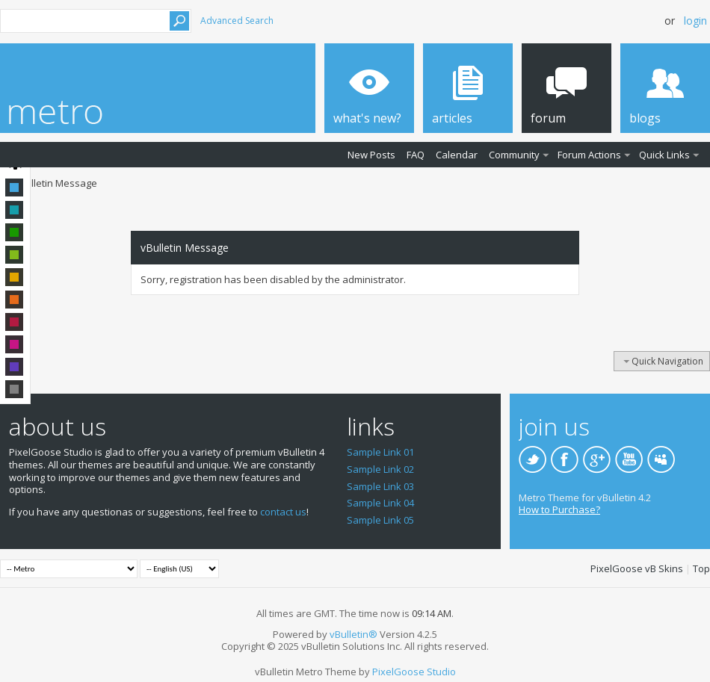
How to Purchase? (559, 509)
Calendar (457, 154)
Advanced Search (237, 20)
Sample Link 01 (380, 452)
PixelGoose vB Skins (636, 568)
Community (514, 154)
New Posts (371, 154)
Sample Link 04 (380, 502)
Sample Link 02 (380, 469)
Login (695, 20)
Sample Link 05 (380, 520)
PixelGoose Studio (414, 671)
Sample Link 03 (380, 486)
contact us (283, 511)
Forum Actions (589, 154)
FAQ (416, 154)
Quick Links (664, 154)
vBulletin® (353, 634)
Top (701, 568)
